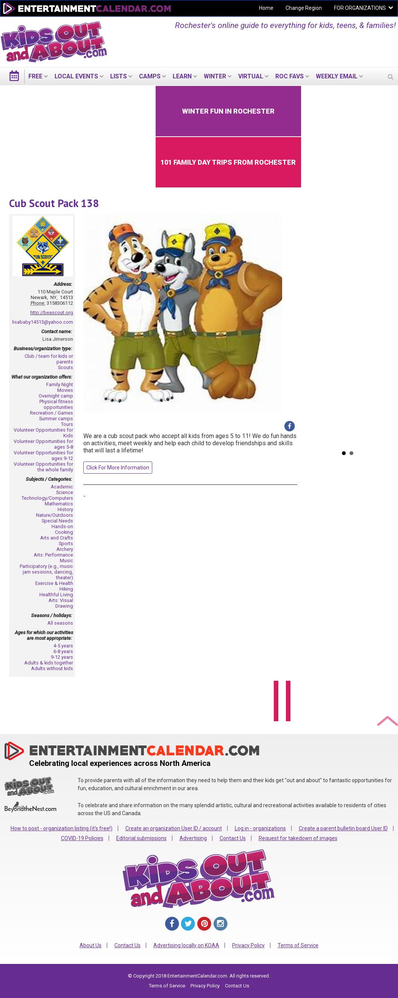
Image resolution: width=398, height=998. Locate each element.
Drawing (64, 606)
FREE (35, 76)
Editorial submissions (141, 838)
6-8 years (63, 651)
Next (383, 265)
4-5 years (63, 646)
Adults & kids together (48, 663)
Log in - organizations (260, 828)
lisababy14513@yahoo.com (42, 322)
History (65, 509)
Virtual (250, 76)
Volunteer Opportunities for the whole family (43, 466)
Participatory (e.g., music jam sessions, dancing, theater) (46, 571)
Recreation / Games (51, 413)
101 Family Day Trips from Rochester (228, 162)
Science (64, 492)
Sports (66, 543)
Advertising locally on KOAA (186, 945)
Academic (62, 487)
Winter (215, 76)
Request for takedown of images (298, 838)
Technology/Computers (47, 498)
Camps (150, 76)
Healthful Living (56, 594)
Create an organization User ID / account (173, 828)
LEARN (182, 76)
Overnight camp (56, 396)
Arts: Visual (60, 600)
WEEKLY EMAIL (336, 76)
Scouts (65, 367)
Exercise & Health (54, 583)
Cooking (64, 532)
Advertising (193, 838)
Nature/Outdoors (54, 515)
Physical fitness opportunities (56, 404)
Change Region (304, 8)
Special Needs (57, 521)
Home (266, 8)
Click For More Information (117, 468)
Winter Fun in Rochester (228, 111)
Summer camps (56, 418)
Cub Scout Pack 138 (54, 203)
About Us (90, 945)
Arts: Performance (53, 555)
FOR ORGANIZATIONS (360, 8)
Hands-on (62, 526)
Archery (64, 549)
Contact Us (233, 838)
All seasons (60, 623)
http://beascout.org (51, 312)
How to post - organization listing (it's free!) (61, 828)
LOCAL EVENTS (76, 76)
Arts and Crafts (56, 538)
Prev (312, 265)
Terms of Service (298, 945)
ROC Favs (289, 76)
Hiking (66, 589)
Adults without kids (52, 668)
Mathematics (59, 504)
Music (66, 560)
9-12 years (62, 657)
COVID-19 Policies (82, 838)
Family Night (59, 384)
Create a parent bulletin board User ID (343, 828)
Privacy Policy (248, 945)
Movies (65, 390)
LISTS (118, 76)
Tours (67, 424)
